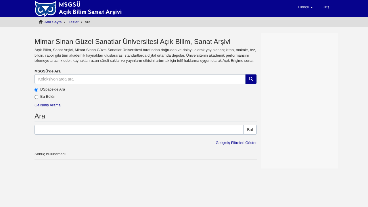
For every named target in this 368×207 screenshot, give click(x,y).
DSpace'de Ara (49, 89)
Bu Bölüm (45, 96)
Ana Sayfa (53, 22)
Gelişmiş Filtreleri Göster (236, 143)
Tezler (74, 22)
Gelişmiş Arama (47, 105)
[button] (305, 7)
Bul (250, 129)
